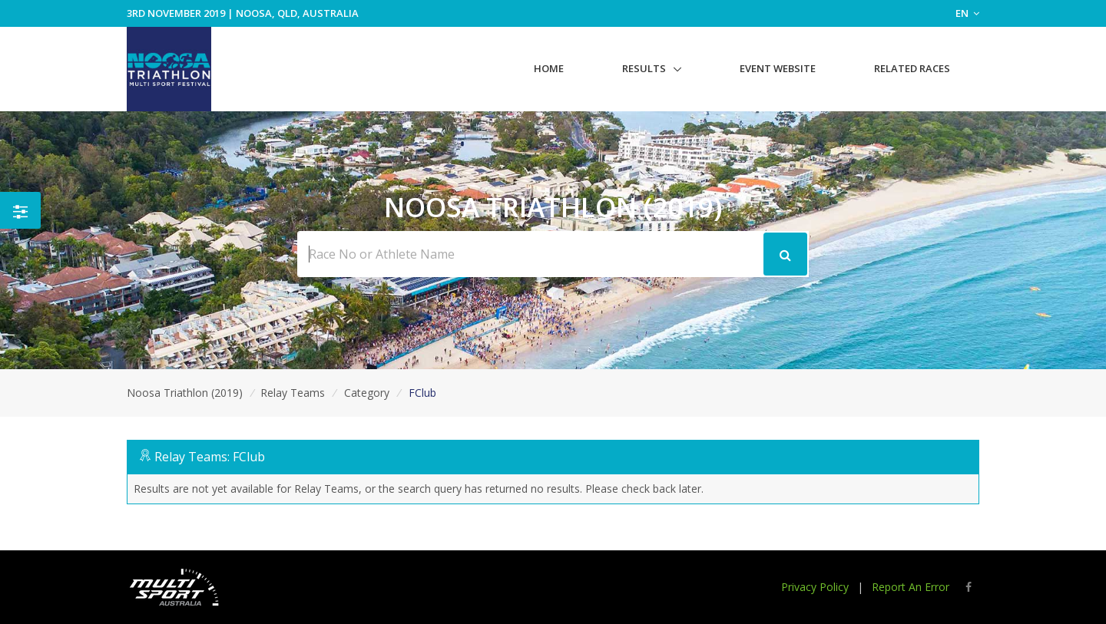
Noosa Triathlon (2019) (185, 392)
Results (644, 68)
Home (549, 68)
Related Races (912, 68)
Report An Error (910, 586)
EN (967, 13)
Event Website (778, 68)
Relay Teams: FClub (209, 456)
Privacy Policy (815, 586)
